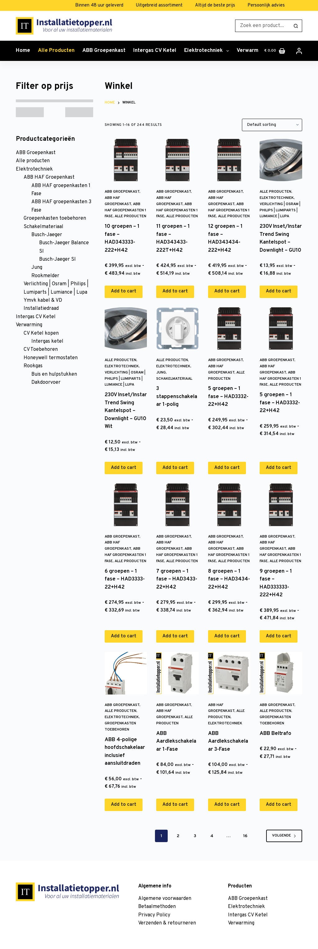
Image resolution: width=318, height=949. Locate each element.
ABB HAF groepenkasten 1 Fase (125, 210)
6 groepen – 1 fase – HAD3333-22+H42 (125, 579)
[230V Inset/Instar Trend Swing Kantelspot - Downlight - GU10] (281, 160)
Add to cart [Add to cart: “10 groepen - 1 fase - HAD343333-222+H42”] (123, 291)
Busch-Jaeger (46, 235)
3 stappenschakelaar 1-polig (176, 396)
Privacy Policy (154, 915)
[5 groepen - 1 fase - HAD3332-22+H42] (229, 328)
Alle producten (56, 50)
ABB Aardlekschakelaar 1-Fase (176, 741)
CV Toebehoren (41, 349)
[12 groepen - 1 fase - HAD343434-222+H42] (229, 160)
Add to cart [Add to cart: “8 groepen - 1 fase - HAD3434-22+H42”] (227, 636)
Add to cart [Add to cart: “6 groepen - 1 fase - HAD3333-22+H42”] (123, 636)
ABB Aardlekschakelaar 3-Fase (228, 741)
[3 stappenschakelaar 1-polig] (177, 328)
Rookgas (33, 366)
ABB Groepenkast (103, 50)
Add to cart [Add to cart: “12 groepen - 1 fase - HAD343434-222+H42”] (227, 291)
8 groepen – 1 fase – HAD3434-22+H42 (229, 579)
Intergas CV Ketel (154, 50)
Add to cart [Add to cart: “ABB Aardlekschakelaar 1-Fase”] (175, 805)
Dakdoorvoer (46, 382)
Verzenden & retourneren (167, 923)
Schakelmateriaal (174, 378)
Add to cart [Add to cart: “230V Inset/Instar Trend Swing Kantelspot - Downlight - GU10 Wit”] (123, 468)
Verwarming (255, 51)
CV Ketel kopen (41, 333)
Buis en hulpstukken (54, 374)
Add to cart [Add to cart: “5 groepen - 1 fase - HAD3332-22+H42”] (227, 468)
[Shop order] (272, 125)
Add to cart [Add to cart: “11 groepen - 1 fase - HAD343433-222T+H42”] (175, 291)
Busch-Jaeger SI (57, 259)
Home (23, 50)
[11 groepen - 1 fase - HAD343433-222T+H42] (177, 160)
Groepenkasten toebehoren (55, 218)
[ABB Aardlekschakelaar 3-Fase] (229, 673)
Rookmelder (45, 276)
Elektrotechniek (207, 51)
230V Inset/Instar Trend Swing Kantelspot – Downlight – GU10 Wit (126, 411)
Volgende (284, 835)
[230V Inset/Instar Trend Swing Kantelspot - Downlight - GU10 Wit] (126, 328)
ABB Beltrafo (275, 733)
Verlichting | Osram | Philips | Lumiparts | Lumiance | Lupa (280, 210)
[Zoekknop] (296, 26)
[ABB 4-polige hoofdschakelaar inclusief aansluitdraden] (126, 673)
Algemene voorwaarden (164, 899)
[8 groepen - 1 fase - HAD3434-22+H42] (229, 505)
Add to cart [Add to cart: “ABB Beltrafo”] (278, 805)
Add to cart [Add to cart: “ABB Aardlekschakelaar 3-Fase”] (227, 805)
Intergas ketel (47, 341)
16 (245, 836)
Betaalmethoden (157, 907)
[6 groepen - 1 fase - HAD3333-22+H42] (126, 505)
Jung (161, 372)
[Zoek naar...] (262, 26)
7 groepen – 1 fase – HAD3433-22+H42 (176, 579)
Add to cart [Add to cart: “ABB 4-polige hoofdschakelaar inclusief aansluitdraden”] (123, 805)
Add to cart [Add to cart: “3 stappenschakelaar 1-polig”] (175, 468)
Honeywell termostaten (51, 358)
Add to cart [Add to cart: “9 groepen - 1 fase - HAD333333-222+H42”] (278, 636)
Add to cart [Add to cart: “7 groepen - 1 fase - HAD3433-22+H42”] (175, 636)
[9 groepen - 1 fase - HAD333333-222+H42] (281, 505)
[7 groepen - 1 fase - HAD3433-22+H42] (177, 505)
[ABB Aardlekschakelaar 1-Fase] (177, 673)
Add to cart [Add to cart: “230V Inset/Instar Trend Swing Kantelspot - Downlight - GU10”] (278, 291)
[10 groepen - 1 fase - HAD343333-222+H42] (126, 160)
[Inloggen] (299, 51)
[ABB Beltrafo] (281, 673)
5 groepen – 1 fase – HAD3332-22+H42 (228, 396)
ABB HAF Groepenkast (49, 177)
